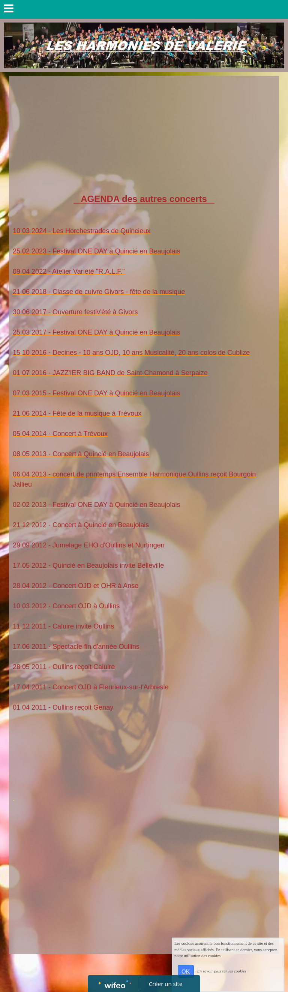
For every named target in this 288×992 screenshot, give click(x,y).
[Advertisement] (144, 135)
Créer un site (165, 983)
